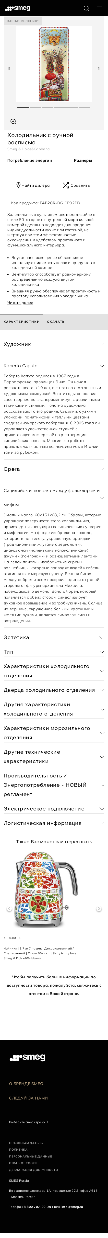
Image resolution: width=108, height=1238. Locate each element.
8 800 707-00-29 (37, 1207)
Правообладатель (26, 1143)
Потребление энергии (29, 160)
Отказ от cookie (23, 1163)
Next (99, 909)
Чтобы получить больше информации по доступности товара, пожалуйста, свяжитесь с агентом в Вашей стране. (54, 985)
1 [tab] (23, 105)
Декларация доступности (33, 1170)
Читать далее (20, 302)
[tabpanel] (54, 64)
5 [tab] (72, 105)
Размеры (83, 160)
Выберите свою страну (27, 1122)
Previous (9, 909)
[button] (13, 121)
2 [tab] (36, 105)
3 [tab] (48, 105)
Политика (18, 1149)
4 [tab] (60, 105)
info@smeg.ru (72, 1207)
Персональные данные (30, 1156)
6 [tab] (85, 105)
